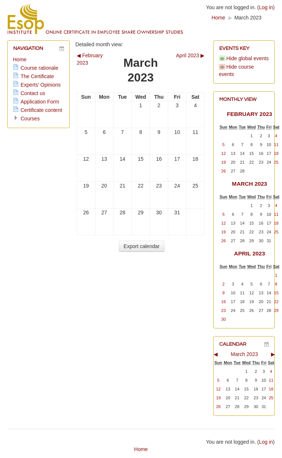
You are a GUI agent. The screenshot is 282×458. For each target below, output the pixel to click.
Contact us (33, 93)
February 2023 (249, 114)
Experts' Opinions (41, 85)
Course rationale (39, 68)
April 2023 (249, 253)
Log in (266, 7)
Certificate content (41, 110)
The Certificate (37, 76)
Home (218, 18)
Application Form (40, 102)
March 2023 (247, 18)
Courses (30, 118)
